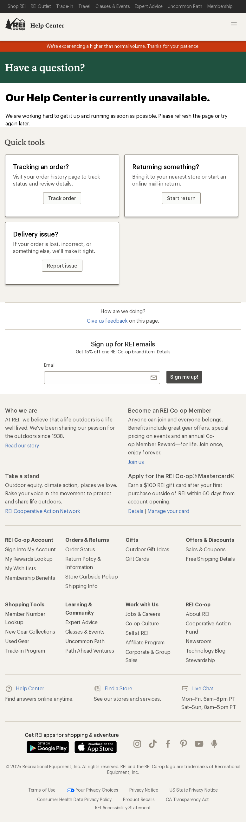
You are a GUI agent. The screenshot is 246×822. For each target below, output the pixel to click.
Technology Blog (205, 651)
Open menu (234, 24)
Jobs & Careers (143, 614)
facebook (168, 744)
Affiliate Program (145, 642)
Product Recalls (139, 799)
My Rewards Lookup (29, 559)
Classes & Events (84, 632)
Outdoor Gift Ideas (147, 549)
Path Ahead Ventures (89, 651)
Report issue (62, 265)
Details (164, 351)
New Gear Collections (30, 632)
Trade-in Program (25, 651)
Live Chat (197, 688)
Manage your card (168, 511)
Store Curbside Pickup (91, 576)
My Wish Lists (20, 568)
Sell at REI (137, 633)
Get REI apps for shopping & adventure (72, 735)
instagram (137, 744)
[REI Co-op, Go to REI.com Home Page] (15, 24)
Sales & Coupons (206, 549)
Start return (181, 198)
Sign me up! (184, 377)
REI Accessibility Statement (123, 807)
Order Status (80, 549)
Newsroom (198, 641)
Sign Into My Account (30, 549)
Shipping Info (81, 586)
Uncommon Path (85, 641)
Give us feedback (107, 321)
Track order (62, 198)
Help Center (47, 25)
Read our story (22, 445)
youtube (199, 744)
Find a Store (113, 688)
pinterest (183, 744)
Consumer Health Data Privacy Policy (74, 799)
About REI (198, 614)
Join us (136, 462)
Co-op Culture (142, 623)
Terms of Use (41, 789)
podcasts (214, 744)
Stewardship (200, 660)
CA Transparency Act (187, 799)
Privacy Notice (143, 789)
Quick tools (24, 142)
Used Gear (17, 641)
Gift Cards (137, 559)
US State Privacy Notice (194, 789)
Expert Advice (81, 622)
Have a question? (45, 67)
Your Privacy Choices (92, 790)
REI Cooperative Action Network (42, 511)
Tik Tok (153, 744)
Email (49, 365)
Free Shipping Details (210, 559)
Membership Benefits (30, 578)
